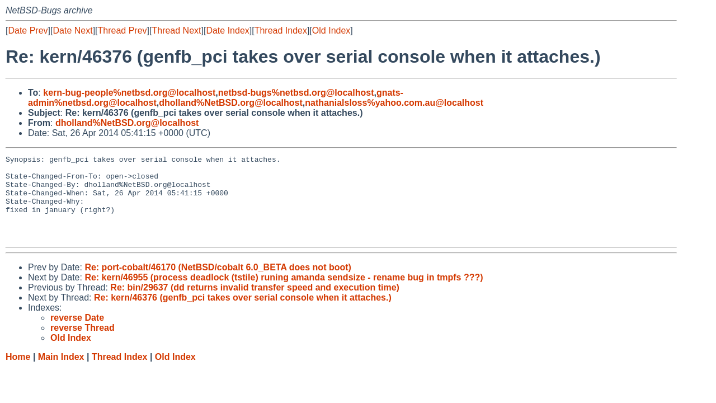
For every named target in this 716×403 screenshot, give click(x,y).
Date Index (227, 30)
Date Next (72, 30)
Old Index (331, 30)
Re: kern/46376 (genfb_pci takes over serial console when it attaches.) (243, 314)
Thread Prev (122, 30)
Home (18, 373)
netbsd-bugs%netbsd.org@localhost (296, 92)
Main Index (61, 373)
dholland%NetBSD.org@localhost (231, 102)
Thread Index (281, 30)
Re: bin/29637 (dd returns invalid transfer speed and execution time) (254, 304)
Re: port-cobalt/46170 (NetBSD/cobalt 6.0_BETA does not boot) (217, 284)
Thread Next (176, 30)
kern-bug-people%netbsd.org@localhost (129, 92)
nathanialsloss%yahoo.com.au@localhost (394, 102)
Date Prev (28, 30)
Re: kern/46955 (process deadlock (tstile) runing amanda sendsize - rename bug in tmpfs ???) (283, 294)
